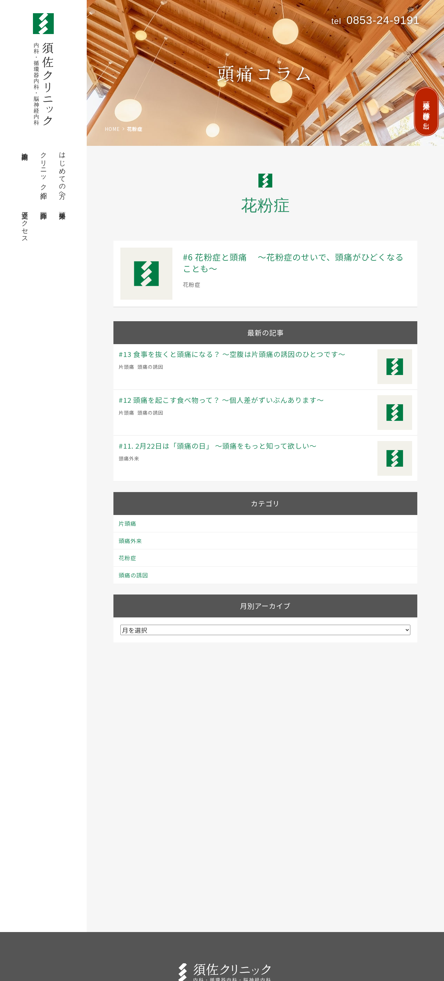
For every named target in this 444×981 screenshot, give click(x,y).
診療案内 (25, 148)
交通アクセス (25, 223)
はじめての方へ (62, 172)
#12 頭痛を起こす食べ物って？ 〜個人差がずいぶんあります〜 (221, 400)
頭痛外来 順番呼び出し (426, 111)
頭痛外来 (62, 207)
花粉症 (191, 284)
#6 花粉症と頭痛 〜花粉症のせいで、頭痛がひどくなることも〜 (293, 263)
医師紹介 (44, 207)
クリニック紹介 (44, 168)
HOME (112, 128)
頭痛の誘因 (150, 366)
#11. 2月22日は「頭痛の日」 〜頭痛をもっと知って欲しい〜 (218, 446)
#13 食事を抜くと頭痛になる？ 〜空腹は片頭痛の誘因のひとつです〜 (232, 354)
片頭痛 (126, 366)
